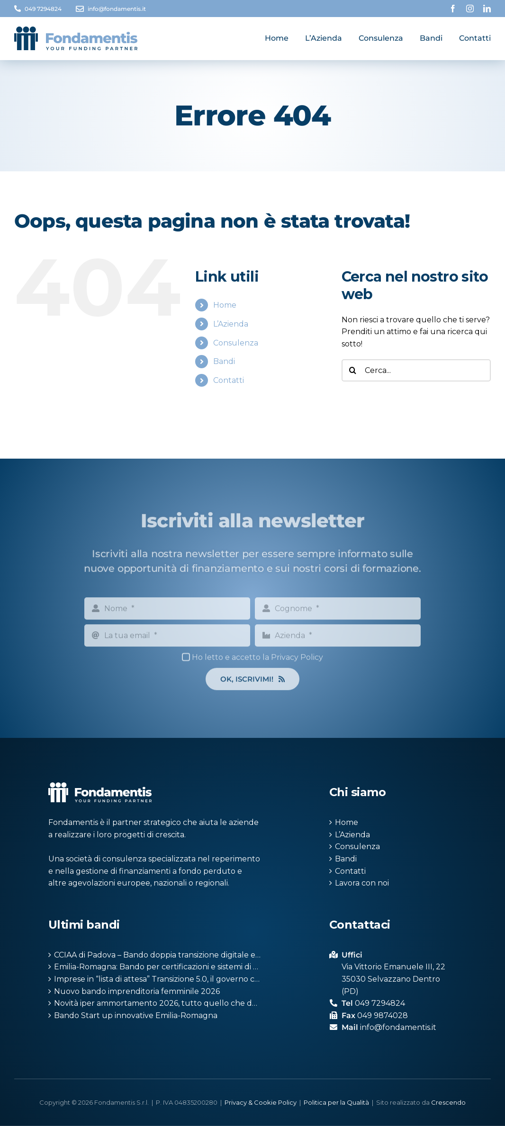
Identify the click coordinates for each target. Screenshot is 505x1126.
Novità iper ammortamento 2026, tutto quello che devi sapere (158, 1003)
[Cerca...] (416, 370)
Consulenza (235, 342)
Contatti (228, 380)
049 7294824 (43, 8)
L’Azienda (230, 323)
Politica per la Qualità (336, 1102)
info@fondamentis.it (117, 8)
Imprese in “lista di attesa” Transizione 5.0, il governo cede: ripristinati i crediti (158, 979)
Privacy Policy (297, 663)
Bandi (224, 361)
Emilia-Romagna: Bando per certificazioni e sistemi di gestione (158, 966)
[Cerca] (353, 370)
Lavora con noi (362, 882)
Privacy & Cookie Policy (261, 1102)
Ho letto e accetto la (257, 663)
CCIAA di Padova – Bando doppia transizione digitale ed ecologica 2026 (158, 954)
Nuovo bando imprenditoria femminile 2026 (137, 991)
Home (224, 305)
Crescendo (448, 1102)
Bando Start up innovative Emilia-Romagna (135, 1015)
